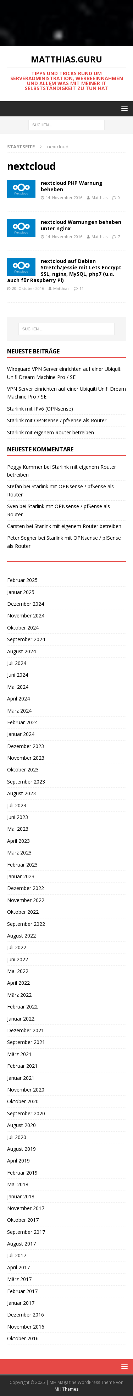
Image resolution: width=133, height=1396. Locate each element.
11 (81, 288)
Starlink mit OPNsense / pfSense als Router (56, 420)
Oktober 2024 (23, 627)
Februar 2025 (22, 580)
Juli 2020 (16, 1137)
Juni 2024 (17, 674)
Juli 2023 (16, 805)
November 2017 (25, 1208)
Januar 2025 (20, 592)
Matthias (99, 197)
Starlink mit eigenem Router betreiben (50, 432)
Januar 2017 (20, 1302)
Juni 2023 (17, 817)
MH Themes (66, 1389)
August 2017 (21, 1243)
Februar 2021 (22, 1065)
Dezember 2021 (25, 1030)
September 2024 (26, 639)
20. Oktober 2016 (28, 288)
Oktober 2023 (23, 769)
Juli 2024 (16, 663)
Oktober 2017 (23, 1219)
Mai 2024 (17, 686)
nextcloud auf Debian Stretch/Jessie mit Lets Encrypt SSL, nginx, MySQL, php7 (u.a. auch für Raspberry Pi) (64, 271)
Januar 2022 (20, 1018)
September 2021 (26, 1042)
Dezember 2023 (25, 746)
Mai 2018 (17, 1184)
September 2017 (26, 1232)
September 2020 (26, 1113)
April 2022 (18, 982)
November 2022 (25, 900)
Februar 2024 (22, 722)
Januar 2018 (20, 1196)
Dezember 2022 (25, 888)
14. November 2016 (64, 197)
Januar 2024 (20, 734)
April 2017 (18, 1267)
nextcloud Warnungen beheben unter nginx (81, 225)
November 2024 (25, 615)
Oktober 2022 (23, 911)
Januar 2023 (20, 876)
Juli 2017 (16, 1255)
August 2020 (21, 1125)
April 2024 (18, 698)
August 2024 (21, 651)
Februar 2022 (22, 1006)
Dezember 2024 (25, 603)
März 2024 (19, 710)
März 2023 (19, 852)
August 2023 (21, 793)
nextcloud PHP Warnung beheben (71, 186)
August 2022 (21, 935)
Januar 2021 (20, 1078)
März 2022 (19, 994)
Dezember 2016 (25, 1314)
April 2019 (18, 1160)
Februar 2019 (22, 1172)
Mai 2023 (17, 828)
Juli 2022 (16, 947)
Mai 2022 (17, 971)
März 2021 (19, 1054)
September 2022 (26, 923)
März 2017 (19, 1279)
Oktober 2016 (23, 1338)
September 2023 (26, 781)
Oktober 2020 (23, 1101)
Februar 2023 (22, 864)
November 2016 (25, 1326)
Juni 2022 (17, 959)
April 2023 (18, 840)
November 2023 (25, 757)
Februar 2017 (22, 1291)
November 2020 (25, 1089)
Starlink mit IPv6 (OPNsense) (40, 408)
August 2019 (21, 1148)
